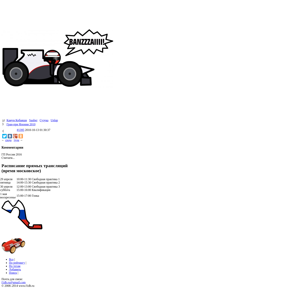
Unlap (54, 120)
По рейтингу (17, 262)
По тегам (14, 266)
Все (11, 259)
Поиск (13, 272)
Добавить (15, 269)
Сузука (44, 120)
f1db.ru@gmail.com (13, 282)
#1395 (20, 129)
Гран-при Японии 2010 (21, 124)
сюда (8, 140)
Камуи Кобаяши (17, 120)
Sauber (33, 120)
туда (16, 140)
